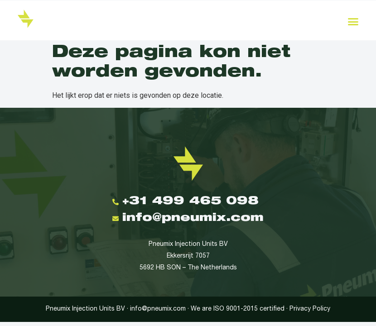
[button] (353, 21)
